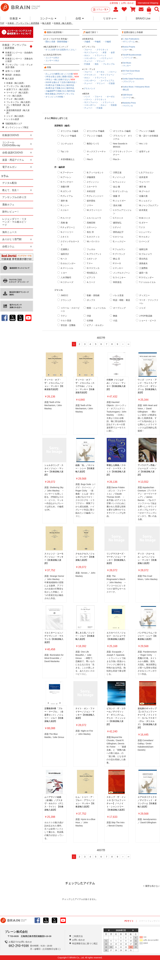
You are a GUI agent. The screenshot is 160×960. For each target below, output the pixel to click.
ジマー (90, 205)
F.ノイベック (119, 177)
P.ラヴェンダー (146, 277)
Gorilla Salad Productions (133, 79)
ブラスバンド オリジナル (122, 137)
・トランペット (99, 55)
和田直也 (117, 282)
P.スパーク (66, 218)
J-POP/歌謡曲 (145, 316)
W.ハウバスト (93, 241)
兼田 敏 (142, 186)
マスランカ (128, 106)
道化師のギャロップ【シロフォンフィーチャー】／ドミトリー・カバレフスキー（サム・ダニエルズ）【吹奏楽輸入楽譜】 (147, 718)
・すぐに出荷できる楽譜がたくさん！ (60, 50)
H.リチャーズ (67, 282)
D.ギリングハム (120, 191)
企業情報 (114, 3)
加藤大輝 (65, 186)
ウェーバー (144, 182)
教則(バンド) (93, 143)
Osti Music (126, 63)
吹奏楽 (15, 18)
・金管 (112, 52)
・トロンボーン (89, 58)
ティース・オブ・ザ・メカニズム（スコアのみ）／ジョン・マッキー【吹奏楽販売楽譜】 (84, 386)
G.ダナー (143, 222)
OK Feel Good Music (131, 71)
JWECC (64, 295)
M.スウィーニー (94, 210)
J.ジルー (65, 210)
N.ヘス (64, 258)
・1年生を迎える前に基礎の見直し (61, 77)
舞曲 (115, 316)
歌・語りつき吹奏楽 (148, 136)
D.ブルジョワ (145, 254)
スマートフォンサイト (149, 921)
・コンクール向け (51, 58)
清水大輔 (117, 205)
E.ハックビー (119, 241)
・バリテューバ (105, 58)
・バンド (86, 97)
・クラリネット (101, 50)
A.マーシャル (67, 268)
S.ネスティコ (93, 237)
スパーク (127, 98)
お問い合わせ (127, 3)
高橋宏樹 (91, 222)
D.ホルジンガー (68, 263)
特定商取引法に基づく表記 (85, 943)
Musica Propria (128, 47)
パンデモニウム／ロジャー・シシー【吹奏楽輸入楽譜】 (147, 635)
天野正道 (117, 172)
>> (128, 344)
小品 (115, 320)
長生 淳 (90, 232)
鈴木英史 (143, 210)
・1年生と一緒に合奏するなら (59, 79)
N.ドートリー (67, 232)
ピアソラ (91, 277)
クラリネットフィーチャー (122, 153)
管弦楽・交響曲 (68, 325)
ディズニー (144, 295)
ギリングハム (129, 42)
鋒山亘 (126, 90)
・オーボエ (99, 72)
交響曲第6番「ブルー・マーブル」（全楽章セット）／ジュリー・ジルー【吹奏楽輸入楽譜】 (53, 714)
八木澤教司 (66, 277)
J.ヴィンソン (93, 182)
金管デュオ (144, 151)
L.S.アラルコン (146, 172)
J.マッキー (118, 268)
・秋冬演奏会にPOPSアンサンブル (58, 94)
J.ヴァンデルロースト (70, 243)
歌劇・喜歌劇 (93, 295)
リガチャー (110, 18)
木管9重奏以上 (68, 159)
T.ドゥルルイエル (147, 282)
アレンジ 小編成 (94, 136)
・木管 (103, 52)
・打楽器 (86, 64)
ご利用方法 (77, 936)
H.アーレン (66, 177)
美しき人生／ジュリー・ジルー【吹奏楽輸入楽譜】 (84, 635)
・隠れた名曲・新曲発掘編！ (56, 42)
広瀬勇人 (65, 249)
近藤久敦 (143, 196)
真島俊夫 (143, 263)
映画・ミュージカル (96, 308)
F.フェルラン (119, 249)
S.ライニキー (119, 277)
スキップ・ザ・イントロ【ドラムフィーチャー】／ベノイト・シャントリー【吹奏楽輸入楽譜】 (116, 803)
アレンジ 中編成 (68, 136)
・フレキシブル (108, 64)
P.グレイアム (67, 196)
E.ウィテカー (67, 182)
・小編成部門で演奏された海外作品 (59, 91)
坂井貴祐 (91, 200)
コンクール (48, 18)
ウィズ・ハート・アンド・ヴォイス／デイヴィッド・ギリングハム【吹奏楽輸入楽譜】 (147, 386)
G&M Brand (127, 95)
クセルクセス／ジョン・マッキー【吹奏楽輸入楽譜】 (84, 556)
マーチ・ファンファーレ (148, 301)
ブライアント (129, 82)
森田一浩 (143, 273)
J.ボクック (92, 258)
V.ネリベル (118, 237)
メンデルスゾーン (121, 273)
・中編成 (97, 42)
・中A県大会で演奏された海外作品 (58, 85)
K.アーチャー (67, 172)
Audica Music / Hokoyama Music (136, 87)
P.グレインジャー (95, 196)
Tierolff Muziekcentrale (131, 55)
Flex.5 (90, 159)
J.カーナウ (92, 186)
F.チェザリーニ (68, 227)
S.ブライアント (94, 254)
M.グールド (144, 191)
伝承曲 (90, 320)
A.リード (91, 282)
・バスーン (112, 72)
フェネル (91, 249)
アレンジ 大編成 (147, 131)
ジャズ (142, 308)
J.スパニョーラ (94, 218)
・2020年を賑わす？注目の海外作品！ (60, 82)
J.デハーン (92, 227)
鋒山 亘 (116, 258)
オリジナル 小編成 (122, 131)
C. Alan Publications (130, 39)
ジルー (126, 50)
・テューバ (87, 61)
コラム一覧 (102, 9)
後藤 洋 (116, 196)
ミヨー (64, 273)
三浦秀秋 (143, 268)
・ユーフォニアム (106, 81)
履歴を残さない (152, 886)
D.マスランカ (93, 268)
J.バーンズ (144, 241)
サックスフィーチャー (96, 153)
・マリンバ (99, 61)
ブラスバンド (89, 89)
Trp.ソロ (65, 151)
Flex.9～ (117, 159)
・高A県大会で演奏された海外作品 (58, 88)
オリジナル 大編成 (69, 131)
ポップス (91, 300)
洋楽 (89, 316)
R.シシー (65, 205)
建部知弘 (117, 222)
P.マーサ (117, 263)
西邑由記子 (118, 232)
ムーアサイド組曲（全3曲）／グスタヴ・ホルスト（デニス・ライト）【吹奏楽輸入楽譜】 (53, 803)
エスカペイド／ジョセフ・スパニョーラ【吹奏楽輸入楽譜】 (116, 635)
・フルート (87, 50)
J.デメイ (117, 227)
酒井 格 (64, 200)
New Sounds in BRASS (120, 145)
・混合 (96, 64)
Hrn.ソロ (143, 143)
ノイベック (128, 58)
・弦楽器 (113, 105)
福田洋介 (65, 254)
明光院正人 (92, 273)
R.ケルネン (144, 237)
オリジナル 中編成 (95, 131)
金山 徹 (116, 186)
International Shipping (148, 3)
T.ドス (142, 227)
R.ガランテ (66, 191)
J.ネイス (65, 237)
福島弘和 (143, 249)
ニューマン (128, 74)
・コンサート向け (51, 61)
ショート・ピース (147, 320)
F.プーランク (119, 254)
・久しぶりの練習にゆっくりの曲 (60, 74)
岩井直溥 (143, 177)
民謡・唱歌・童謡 (121, 300)
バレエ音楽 (118, 295)
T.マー (90, 263)
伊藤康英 (91, 177)
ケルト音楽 (66, 320)
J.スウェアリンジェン (122, 211)
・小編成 (107, 42)
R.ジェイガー (119, 200)
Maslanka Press (129, 103)
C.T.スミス (118, 218)
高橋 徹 (64, 222)
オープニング (119, 308)
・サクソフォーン (90, 52)
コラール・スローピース (70, 309)
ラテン (64, 316)
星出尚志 (143, 258)
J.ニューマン (145, 232)
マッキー (127, 66)
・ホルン (86, 55)
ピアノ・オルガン (95, 325)
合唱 (79, 18)
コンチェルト (67, 143)
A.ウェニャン (119, 182)
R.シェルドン (145, 200)
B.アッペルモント (95, 172)
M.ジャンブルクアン (148, 205)
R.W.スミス (144, 218)
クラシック (66, 300)
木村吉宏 (91, 191)
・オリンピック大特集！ (54, 97)
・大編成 (86, 42)
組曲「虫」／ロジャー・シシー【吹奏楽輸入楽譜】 (84, 468)
